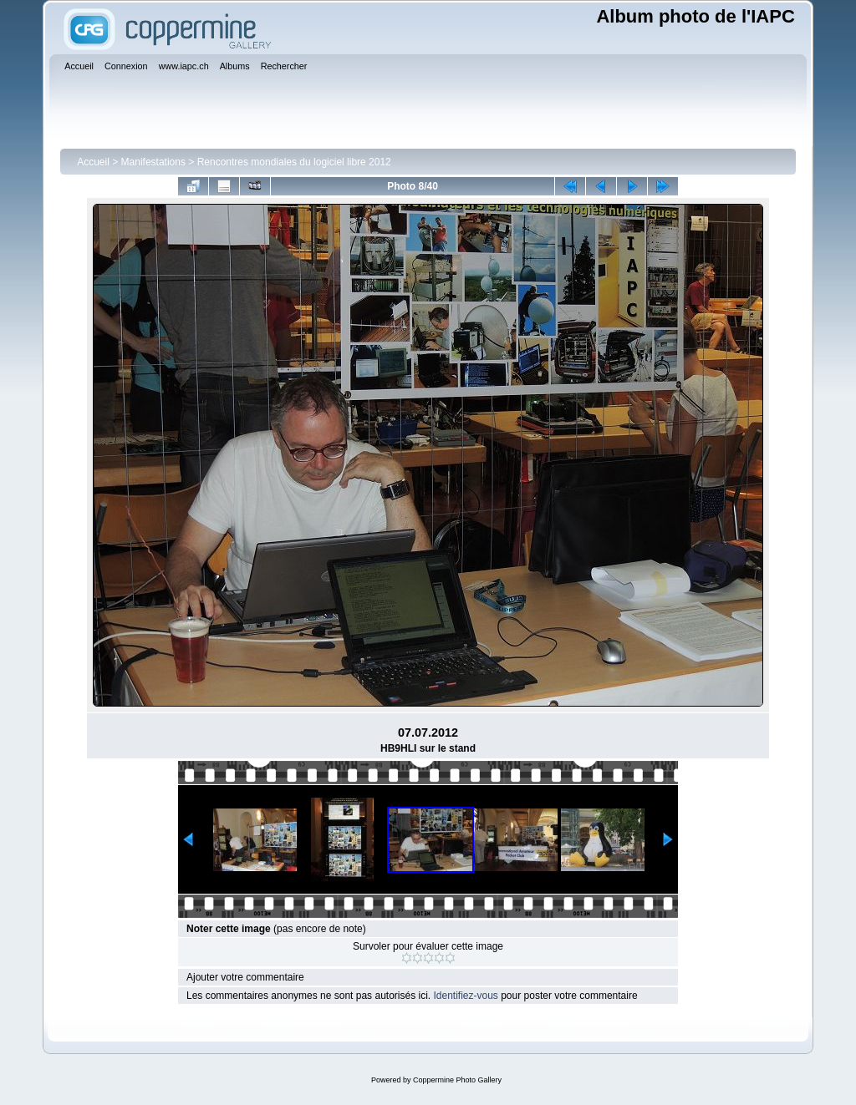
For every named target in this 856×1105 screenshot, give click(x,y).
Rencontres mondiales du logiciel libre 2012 (294, 162)
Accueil (93, 162)
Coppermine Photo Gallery (457, 1080)
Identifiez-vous (465, 995)
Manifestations (153, 162)
